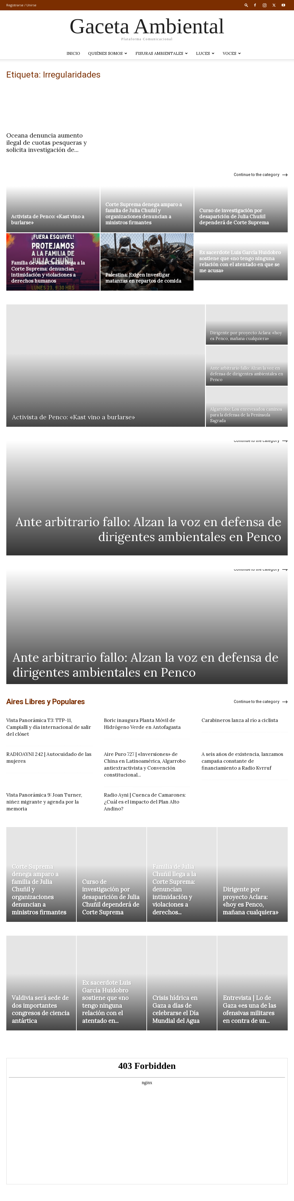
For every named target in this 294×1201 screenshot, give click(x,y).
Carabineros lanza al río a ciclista (240, 720)
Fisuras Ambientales (162, 53)
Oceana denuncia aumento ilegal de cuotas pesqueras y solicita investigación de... (46, 143)
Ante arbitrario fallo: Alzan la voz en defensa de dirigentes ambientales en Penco (148, 529)
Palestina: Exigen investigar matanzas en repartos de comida (143, 278)
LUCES (205, 53)
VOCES (232, 53)
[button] (246, 5)
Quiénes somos (107, 53)
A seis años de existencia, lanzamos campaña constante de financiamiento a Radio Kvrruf (242, 761)
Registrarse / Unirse (21, 5)
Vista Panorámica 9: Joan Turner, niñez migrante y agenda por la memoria (44, 802)
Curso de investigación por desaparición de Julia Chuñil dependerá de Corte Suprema (234, 216)
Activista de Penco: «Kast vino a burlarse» (47, 219)
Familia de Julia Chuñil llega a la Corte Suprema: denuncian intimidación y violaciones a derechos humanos (48, 272)
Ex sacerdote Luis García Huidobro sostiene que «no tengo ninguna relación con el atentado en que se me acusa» (240, 261)
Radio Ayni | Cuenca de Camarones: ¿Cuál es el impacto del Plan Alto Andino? (145, 802)
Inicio (73, 53)
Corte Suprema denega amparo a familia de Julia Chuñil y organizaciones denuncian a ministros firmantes (143, 213)
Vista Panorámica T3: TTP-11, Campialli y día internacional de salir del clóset (48, 727)
